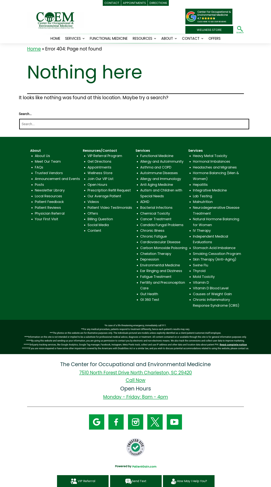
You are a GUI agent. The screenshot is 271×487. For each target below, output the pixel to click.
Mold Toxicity (204, 276)
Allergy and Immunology (160, 178)
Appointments (99, 167)
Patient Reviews (48, 207)
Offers (93, 213)
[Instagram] (135, 421)
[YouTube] (174, 421)
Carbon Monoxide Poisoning (163, 247)
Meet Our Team (48, 161)
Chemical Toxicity (155, 213)
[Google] (96, 421)
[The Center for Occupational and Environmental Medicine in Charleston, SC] (208, 14)
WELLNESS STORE (209, 30)
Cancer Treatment (155, 219)
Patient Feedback (49, 201)
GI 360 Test (149, 299)
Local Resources (48, 196)
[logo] (55, 20)
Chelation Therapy (155, 253)
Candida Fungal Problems (161, 225)
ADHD (144, 201)
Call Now (135, 380)
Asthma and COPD (155, 167)
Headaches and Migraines (215, 167)
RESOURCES (142, 38)
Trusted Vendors (49, 173)
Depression (149, 259)
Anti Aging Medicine (156, 184)
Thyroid (199, 270)
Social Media (98, 225)
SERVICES (73, 38)
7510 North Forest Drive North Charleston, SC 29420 (135, 373)
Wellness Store (100, 173)
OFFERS (215, 38)
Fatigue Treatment (155, 276)
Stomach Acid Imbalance (214, 247)
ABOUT (167, 38)
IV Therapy (202, 230)
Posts (39, 184)
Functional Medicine (109, 38)
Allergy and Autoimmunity (161, 161)
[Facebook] (116, 421)
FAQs (39, 167)
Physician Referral (50, 213)
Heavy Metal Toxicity (210, 155)
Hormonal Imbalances (211, 161)
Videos (93, 201)
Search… (25, 114)
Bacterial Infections (156, 207)
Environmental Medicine (160, 265)
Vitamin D (201, 282)
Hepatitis (200, 184)
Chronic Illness (152, 230)
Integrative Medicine (210, 190)
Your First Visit (46, 219)
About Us (42, 155)
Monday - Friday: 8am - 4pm (135, 397)
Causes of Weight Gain (212, 294)
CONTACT (190, 38)
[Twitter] (155, 421)
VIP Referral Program (105, 155)
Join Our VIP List (100, 178)
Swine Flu (200, 265)
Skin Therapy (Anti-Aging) (214, 259)
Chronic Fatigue (153, 236)
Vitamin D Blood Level (210, 288)
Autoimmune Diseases (159, 173)
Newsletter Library (50, 190)
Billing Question (100, 219)
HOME (55, 38)
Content (94, 230)
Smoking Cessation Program (217, 253)
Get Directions (99, 161)
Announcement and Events (57, 178)
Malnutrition (203, 201)
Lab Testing (202, 196)
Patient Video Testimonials (110, 207)
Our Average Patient (104, 196)
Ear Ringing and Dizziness (161, 270)
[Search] (134, 124)
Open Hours (97, 184)
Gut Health (149, 294)
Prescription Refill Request (109, 190)
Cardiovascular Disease (160, 242)
